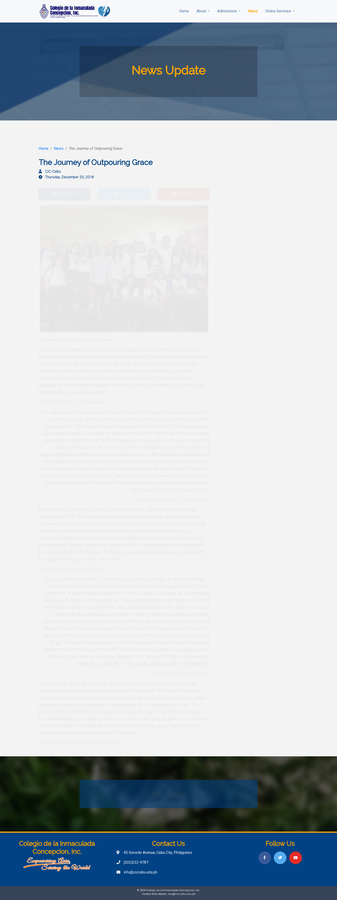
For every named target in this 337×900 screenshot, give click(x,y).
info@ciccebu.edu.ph (140, 872)
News (253, 11)
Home (184, 11)
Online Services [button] (278, 11)
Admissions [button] (227, 11)
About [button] (201, 11)
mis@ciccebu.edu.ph (181, 894)
